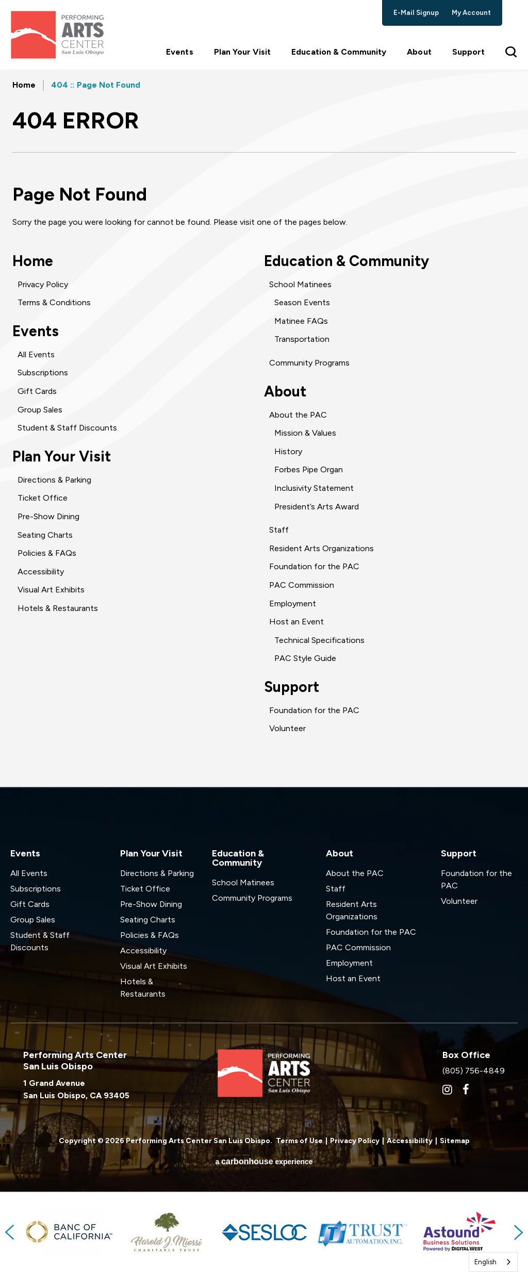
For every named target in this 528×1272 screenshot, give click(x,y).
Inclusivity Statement (314, 488)
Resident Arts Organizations (321, 548)
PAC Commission (301, 585)
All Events (36, 354)
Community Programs (309, 363)
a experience (263, 1161)
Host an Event (296, 621)
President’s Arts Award (316, 506)
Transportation (301, 339)
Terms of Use (299, 1140)
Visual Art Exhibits (51, 589)
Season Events (302, 302)
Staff (279, 530)
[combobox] (493, 1262)
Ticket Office (43, 498)
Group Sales (40, 410)
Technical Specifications (319, 640)
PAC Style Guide (305, 658)
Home (24, 85)
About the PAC (298, 415)
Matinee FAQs (301, 321)
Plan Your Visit (242, 52)
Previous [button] (10, 1232)
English (485, 1262)
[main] (264, 428)
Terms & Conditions (54, 302)
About (419, 52)
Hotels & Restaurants (58, 608)
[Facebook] (466, 1089)
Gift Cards (37, 391)
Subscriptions (43, 372)
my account (471, 12)
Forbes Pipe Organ (308, 469)
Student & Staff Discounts (67, 428)
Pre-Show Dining (48, 516)
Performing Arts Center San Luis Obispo (57, 35)
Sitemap (455, 1140)
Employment (292, 603)
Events (179, 52)
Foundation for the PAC (314, 566)
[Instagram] (447, 1089)
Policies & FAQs (47, 553)
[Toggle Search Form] (511, 52)
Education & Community (338, 52)
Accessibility (41, 571)
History (288, 451)
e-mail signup (416, 12)
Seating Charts (45, 535)
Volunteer (287, 728)
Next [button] (518, 1232)
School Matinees (300, 284)
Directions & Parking (54, 480)
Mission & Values (305, 433)
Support (468, 52)
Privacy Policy (43, 284)
